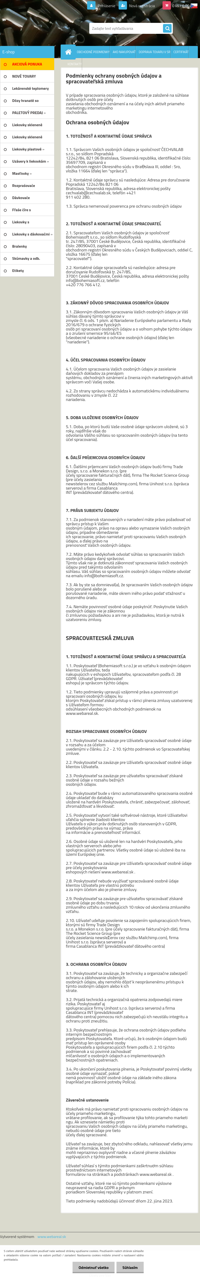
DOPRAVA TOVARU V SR (154, 52)
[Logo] (33, 28)
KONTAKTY (75, 64)
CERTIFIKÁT (181, 52)
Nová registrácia (141, 6)
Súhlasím (130, 1267)
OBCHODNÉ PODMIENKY (93, 52)
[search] (167, 28)
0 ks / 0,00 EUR (184, 6)
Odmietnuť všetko (94, 1267)
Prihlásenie (106, 6)
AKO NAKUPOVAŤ (124, 52)
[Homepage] (69, 52)
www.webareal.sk (51, 1236)
